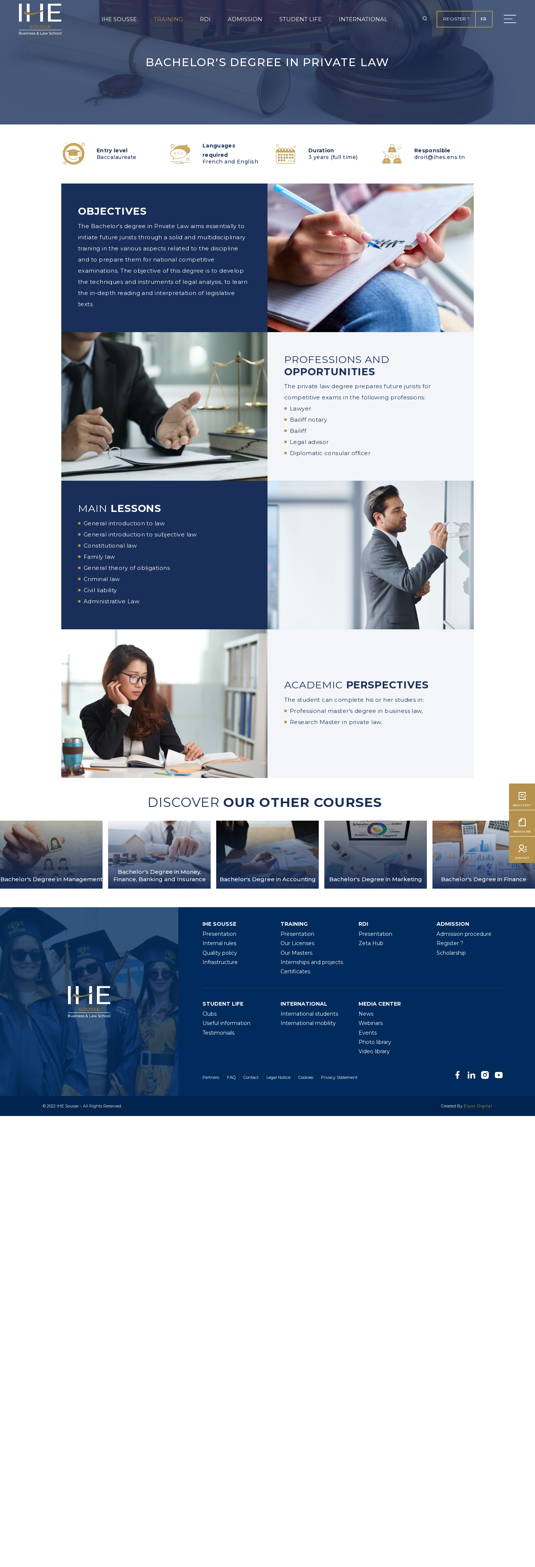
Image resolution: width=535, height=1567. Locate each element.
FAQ (231, 1077)
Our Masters (296, 953)
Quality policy (219, 953)
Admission (245, 19)
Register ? (456, 19)
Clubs (209, 1013)
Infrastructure (220, 962)
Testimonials (218, 1032)
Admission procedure (464, 934)
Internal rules (219, 943)
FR (483, 19)
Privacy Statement (339, 1077)
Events (368, 1032)
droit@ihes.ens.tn (439, 157)
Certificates (295, 971)
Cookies (305, 1077)
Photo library (375, 1042)
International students (309, 1013)
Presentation (219, 934)
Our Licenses (297, 943)
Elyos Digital (478, 1106)
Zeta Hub (371, 943)
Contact (251, 1077)
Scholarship (451, 953)
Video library (374, 1051)
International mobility (308, 1023)
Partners (210, 1077)
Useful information (226, 1023)
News (366, 1013)
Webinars (371, 1023)
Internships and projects (312, 962)
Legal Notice (278, 1077)
